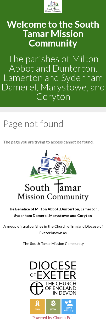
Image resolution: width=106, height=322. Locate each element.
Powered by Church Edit (53, 317)
